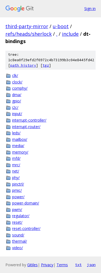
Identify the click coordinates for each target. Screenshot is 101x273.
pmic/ (17, 190)
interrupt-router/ (26, 126)
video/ (17, 247)
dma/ (16, 94)
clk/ (15, 75)
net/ (15, 171)
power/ (18, 196)
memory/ (20, 152)
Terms (62, 264)
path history (23, 65)
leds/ (16, 132)
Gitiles (32, 264)
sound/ (18, 235)
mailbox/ (19, 139)
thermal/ (19, 241)
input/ (17, 113)
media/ (18, 145)
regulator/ (20, 215)
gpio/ (16, 100)
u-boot (61, 26)
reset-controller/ (26, 228)
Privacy (47, 264)
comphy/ (19, 88)
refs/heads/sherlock (28, 34)
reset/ (17, 222)
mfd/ (16, 158)
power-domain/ (25, 203)
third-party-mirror (26, 26)
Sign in (90, 8)
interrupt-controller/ (29, 120)
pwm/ (17, 209)
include (70, 34)
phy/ (16, 177)
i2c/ (15, 107)
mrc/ (16, 164)
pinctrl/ (18, 184)
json (91, 264)
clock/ (17, 81)
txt (78, 264)
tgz (46, 65)
